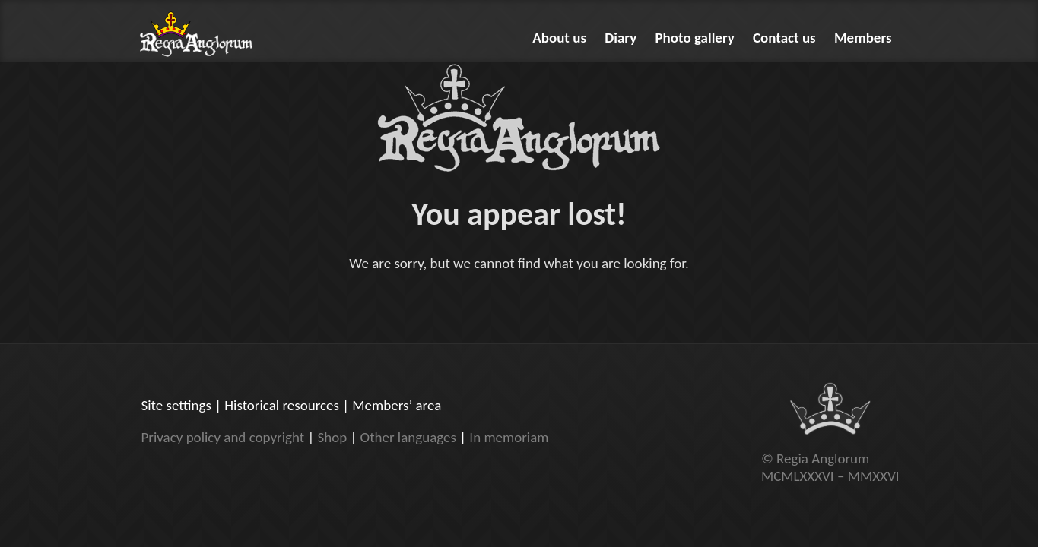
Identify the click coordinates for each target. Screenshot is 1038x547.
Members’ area (396, 405)
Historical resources (281, 405)
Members (863, 37)
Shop (332, 437)
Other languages (408, 437)
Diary (620, 37)
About (559, 37)
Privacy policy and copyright (223, 437)
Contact (784, 37)
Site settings (176, 405)
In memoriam (508, 437)
